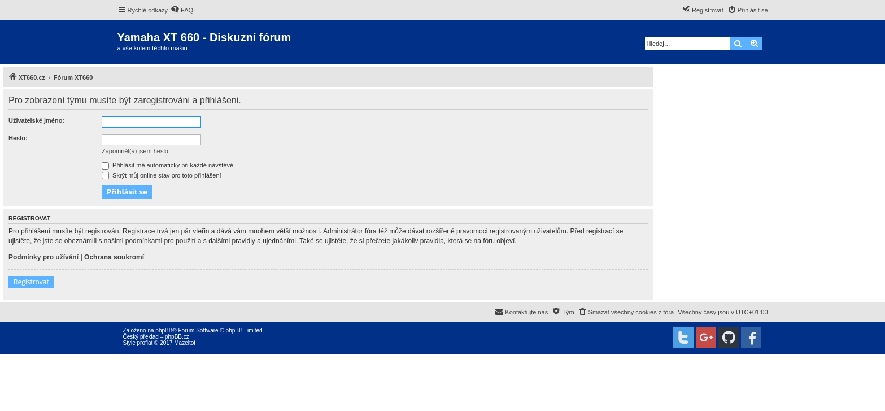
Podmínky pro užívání (43, 257)
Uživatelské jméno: (36, 120)
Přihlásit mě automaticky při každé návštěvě (167, 165)
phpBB (163, 330)
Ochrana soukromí (114, 257)
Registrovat (31, 282)
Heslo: (18, 138)
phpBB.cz (177, 337)
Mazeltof (184, 343)
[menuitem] (182, 10)
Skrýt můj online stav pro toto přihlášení (161, 175)
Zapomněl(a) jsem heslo (135, 151)
